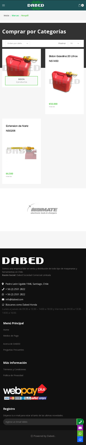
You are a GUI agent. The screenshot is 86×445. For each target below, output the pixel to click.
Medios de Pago (11, 335)
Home (6, 329)
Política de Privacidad (13, 375)
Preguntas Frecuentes (13, 349)
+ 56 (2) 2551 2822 (15, 289)
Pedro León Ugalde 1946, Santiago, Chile (27, 283)
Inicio (6, 15)
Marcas (15, 15)
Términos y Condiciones (14, 369)
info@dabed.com (14, 299)
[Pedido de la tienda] (17, 43)
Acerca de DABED (11, 343)
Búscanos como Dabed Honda (22, 304)
